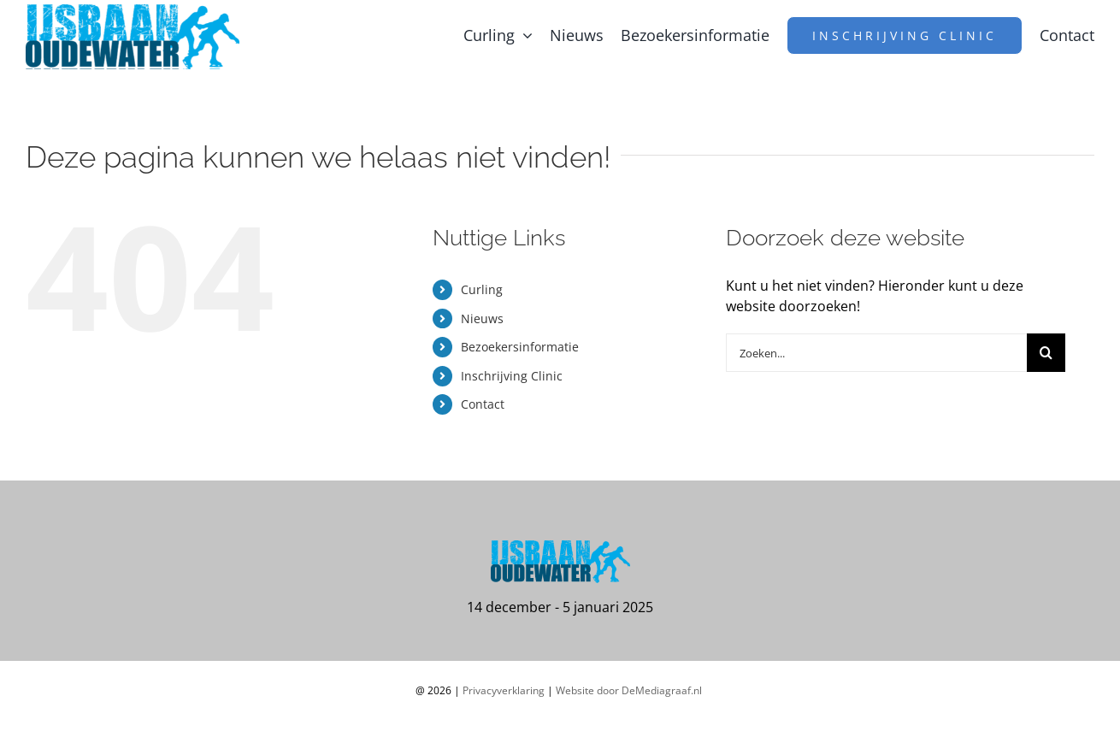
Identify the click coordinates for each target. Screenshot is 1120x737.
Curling (482, 289)
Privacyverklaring (504, 690)
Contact (482, 404)
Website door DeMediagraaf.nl (629, 690)
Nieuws (482, 318)
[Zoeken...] (876, 352)
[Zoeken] (1046, 352)
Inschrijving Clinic (512, 376)
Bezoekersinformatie (520, 347)
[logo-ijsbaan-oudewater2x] (132, 11)
